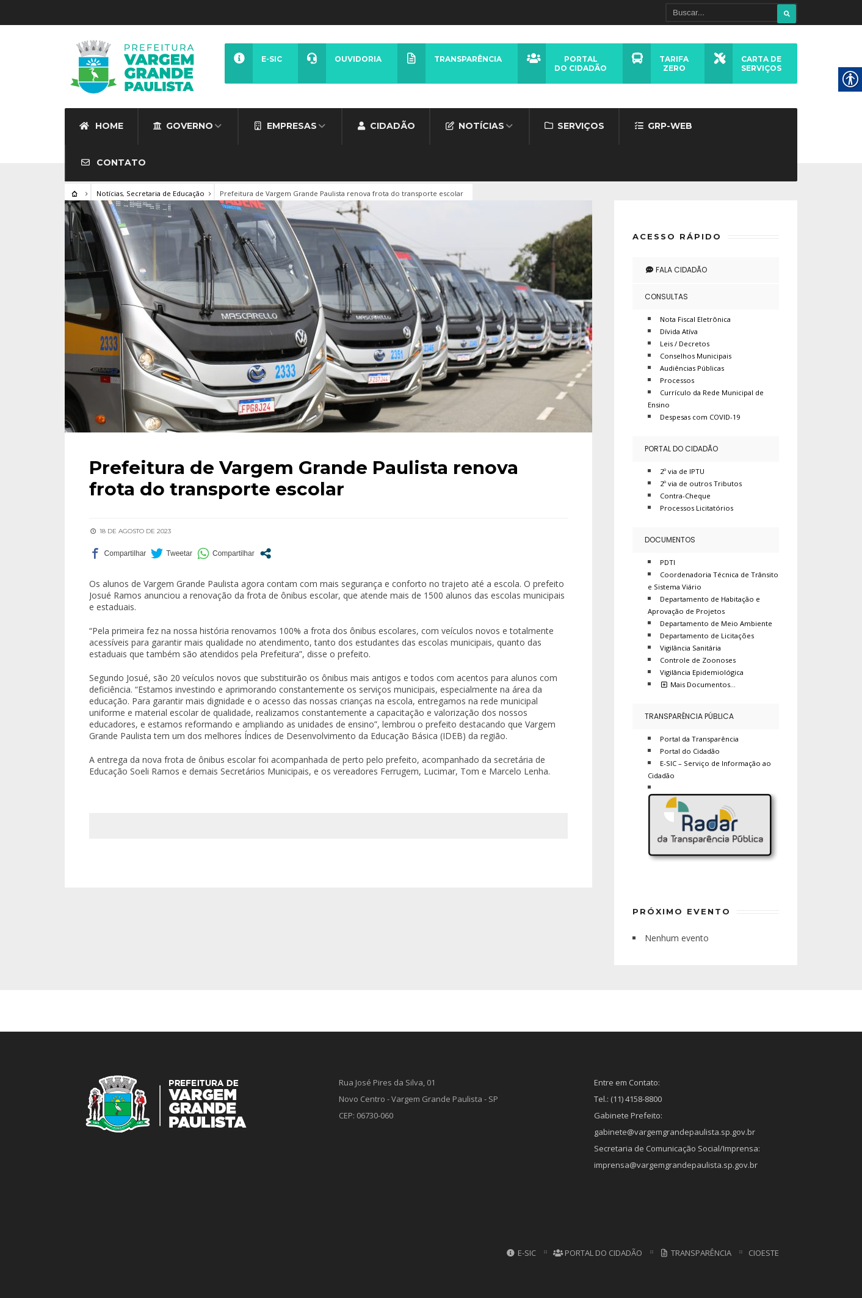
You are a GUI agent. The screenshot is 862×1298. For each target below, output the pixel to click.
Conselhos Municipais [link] (695, 355)
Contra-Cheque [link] (685, 495)
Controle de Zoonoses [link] (698, 659)
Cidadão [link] (386, 125)
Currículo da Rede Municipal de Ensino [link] (706, 398)
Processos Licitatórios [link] (696, 507)
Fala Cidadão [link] (676, 269)
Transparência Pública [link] (689, 715)
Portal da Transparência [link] (699, 738)
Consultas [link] (666, 296)
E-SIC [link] (520, 1252)
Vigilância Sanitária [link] (690, 647)
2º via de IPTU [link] (682, 470)
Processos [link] (677, 379)
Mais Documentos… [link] (698, 683)
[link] (136, 66)
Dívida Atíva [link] (679, 330)
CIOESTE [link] (763, 1252)
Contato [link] (113, 161)
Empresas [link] (285, 125)
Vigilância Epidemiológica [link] (702, 671)
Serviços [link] (574, 125)
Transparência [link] (695, 1252)
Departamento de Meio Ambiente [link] (716, 622)
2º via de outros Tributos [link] (701, 482)
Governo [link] (183, 125)
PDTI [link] (667, 561)
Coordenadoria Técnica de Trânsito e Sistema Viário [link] (713, 580)
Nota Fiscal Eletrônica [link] (695, 318)
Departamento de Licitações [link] (707, 635)
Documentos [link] (670, 539)
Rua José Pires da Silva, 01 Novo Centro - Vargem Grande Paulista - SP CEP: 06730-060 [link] (418, 1099)
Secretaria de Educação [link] (165, 192)
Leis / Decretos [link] (684, 343)
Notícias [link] (474, 125)
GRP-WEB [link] (663, 125)
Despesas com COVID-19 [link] (700, 416)
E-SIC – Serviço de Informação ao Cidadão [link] (709, 768)
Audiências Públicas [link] (692, 367)
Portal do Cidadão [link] (681, 448)
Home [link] (101, 125)
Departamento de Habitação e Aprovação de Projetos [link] (704, 604)
